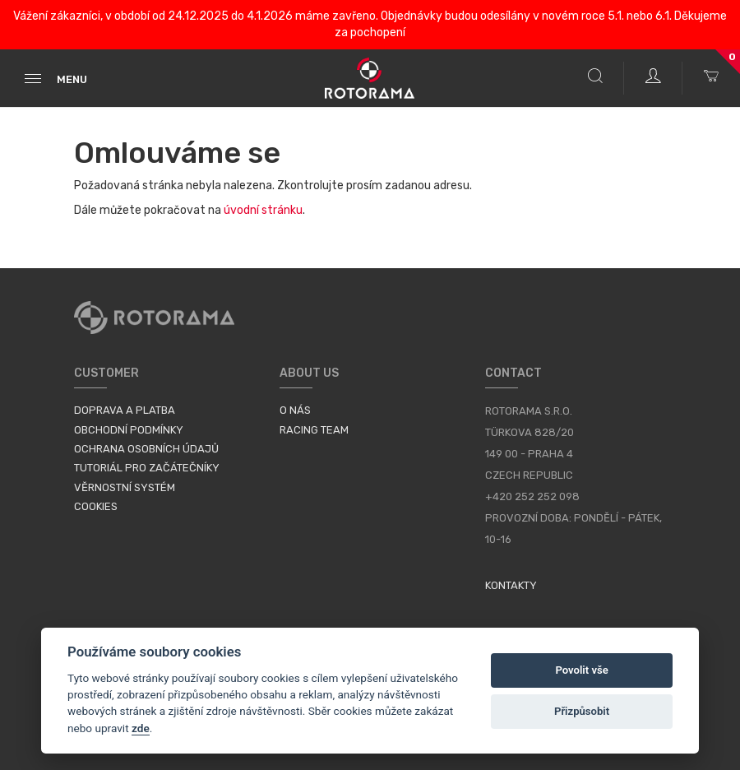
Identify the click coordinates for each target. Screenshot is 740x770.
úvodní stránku (263, 210)
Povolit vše (581, 670)
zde (141, 728)
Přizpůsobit (581, 711)
